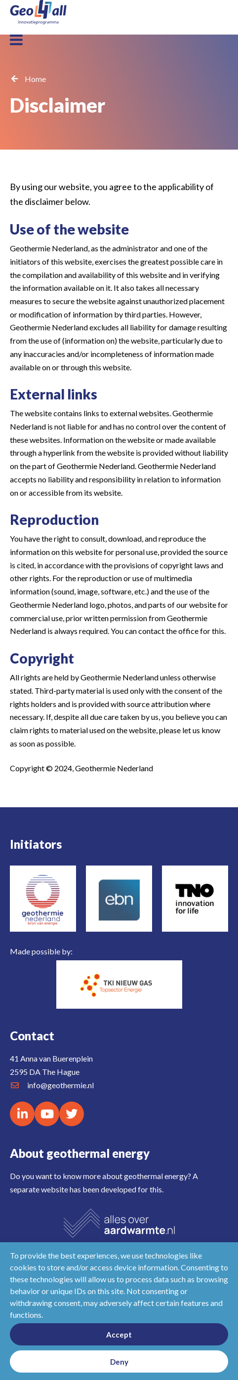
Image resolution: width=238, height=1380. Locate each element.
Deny (119, 1361)
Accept (119, 1334)
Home (35, 78)
